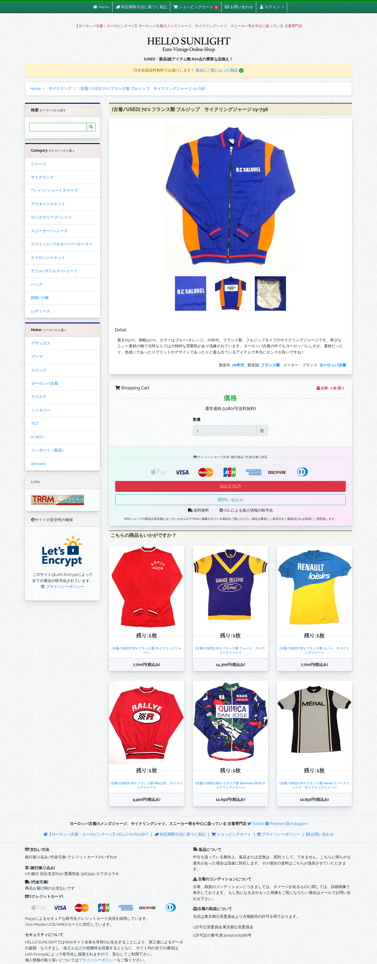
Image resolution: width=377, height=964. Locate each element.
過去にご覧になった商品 (220, 70)
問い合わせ (231, 499)
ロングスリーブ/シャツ (51, 217)
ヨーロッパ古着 (44, 383)
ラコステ (39, 396)
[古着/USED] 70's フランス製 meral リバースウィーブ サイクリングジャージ (314, 785)
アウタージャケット (48, 204)
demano (38, 464)
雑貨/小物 (40, 297)
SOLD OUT (230, 486)
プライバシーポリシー (62, 586)
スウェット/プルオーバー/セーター (62, 244)
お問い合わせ (320, 834)
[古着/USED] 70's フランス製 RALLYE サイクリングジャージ (146, 785)
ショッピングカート (231, 834)
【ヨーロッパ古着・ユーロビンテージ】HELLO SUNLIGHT (95, 834)
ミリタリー (40, 410)
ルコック (39, 370)
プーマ (37, 356)
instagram (296, 823)
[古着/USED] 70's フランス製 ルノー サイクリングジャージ (314, 650)
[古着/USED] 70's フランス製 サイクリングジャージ (146, 650)
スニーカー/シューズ (49, 231)
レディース (40, 311)
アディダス (40, 343)
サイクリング (42, 177)
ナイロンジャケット (48, 257)
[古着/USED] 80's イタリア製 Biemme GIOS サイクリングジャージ (230, 785)
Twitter (255, 823)
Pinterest (275, 823)
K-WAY (37, 437)
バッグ (36, 284)
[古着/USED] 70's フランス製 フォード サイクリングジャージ (230, 650)
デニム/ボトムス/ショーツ (54, 271)
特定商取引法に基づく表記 (180, 834)
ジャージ (38, 164)
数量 (197, 419)
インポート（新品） (48, 450)
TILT (35, 423)
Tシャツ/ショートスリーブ (54, 190)
